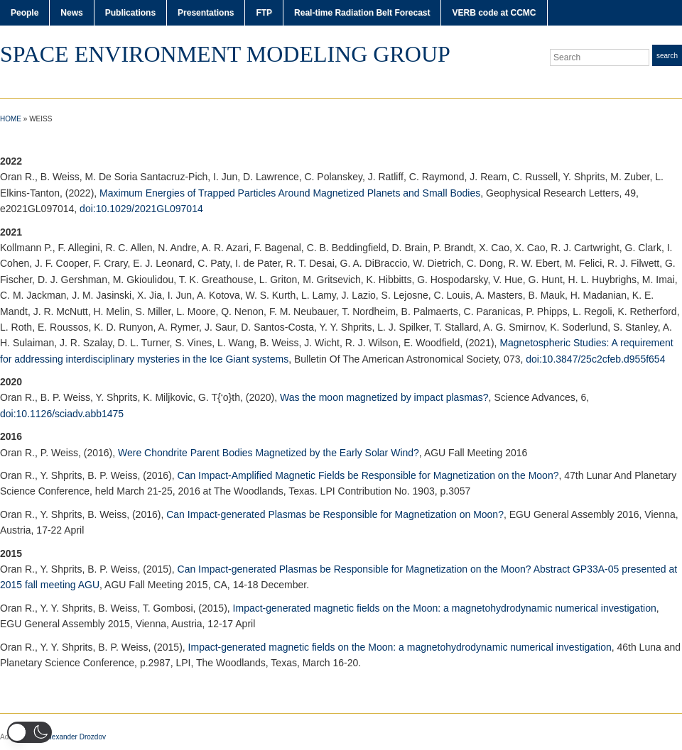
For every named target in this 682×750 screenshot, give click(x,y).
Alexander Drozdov (75, 737)
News (71, 13)
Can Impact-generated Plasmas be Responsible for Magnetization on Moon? (335, 514)
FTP (264, 13)
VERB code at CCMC (494, 13)
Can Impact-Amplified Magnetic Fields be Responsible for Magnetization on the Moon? (368, 475)
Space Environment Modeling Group (225, 54)
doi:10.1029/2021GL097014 (141, 208)
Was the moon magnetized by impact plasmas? (384, 397)
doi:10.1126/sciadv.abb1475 (62, 413)
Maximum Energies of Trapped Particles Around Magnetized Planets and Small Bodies (289, 193)
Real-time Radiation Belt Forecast (362, 13)
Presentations (206, 13)
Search (667, 56)
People (24, 13)
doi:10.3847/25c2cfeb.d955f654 (595, 359)
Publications (130, 13)
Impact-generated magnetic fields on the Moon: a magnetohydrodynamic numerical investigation (444, 608)
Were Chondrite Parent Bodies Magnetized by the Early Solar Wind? (268, 452)
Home (10, 119)
